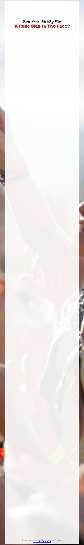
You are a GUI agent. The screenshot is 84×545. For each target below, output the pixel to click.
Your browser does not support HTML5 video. (42, 23)
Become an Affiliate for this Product (42, 542)
